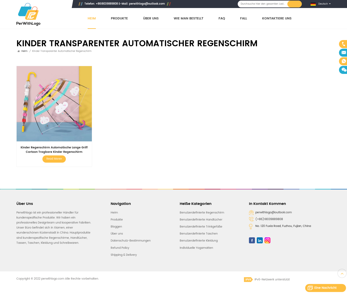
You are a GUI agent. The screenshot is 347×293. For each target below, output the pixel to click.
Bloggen (116, 226)
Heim (92, 18)
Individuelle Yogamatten (196, 248)
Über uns (151, 18)
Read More (54, 159)
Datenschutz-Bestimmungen (131, 240)
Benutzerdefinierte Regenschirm (202, 212)
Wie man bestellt (188, 18)
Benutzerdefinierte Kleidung (199, 240)
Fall (243, 18)
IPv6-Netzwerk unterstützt (267, 279)
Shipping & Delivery (124, 255)
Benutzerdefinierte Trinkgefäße (201, 226)
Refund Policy (120, 248)
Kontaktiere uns (277, 18)
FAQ (222, 18)
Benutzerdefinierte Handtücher (201, 219)
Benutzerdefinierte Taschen (199, 233)
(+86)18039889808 (269, 219)
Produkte (119, 18)
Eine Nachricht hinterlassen (325, 288)
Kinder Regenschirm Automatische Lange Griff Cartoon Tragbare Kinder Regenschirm (54, 149)
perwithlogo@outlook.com (147, 4)
